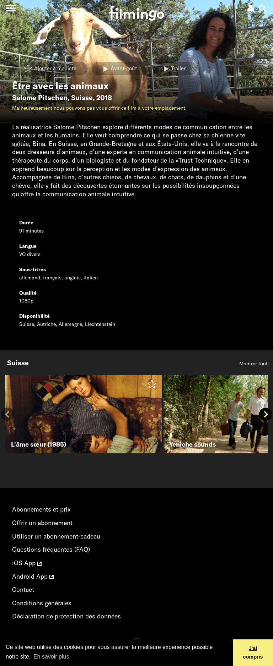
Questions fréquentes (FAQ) (51, 549)
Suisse (82, 97)
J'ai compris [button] (253, 652)
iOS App (27, 563)
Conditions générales (41, 603)
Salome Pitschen (40, 97)
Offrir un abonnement (42, 523)
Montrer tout (253, 363)
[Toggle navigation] (10, 8)
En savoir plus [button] (51, 657)
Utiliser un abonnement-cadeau (56, 536)
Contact (23, 589)
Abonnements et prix (41, 509)
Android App (33, 576)
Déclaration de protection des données (66, 616)
